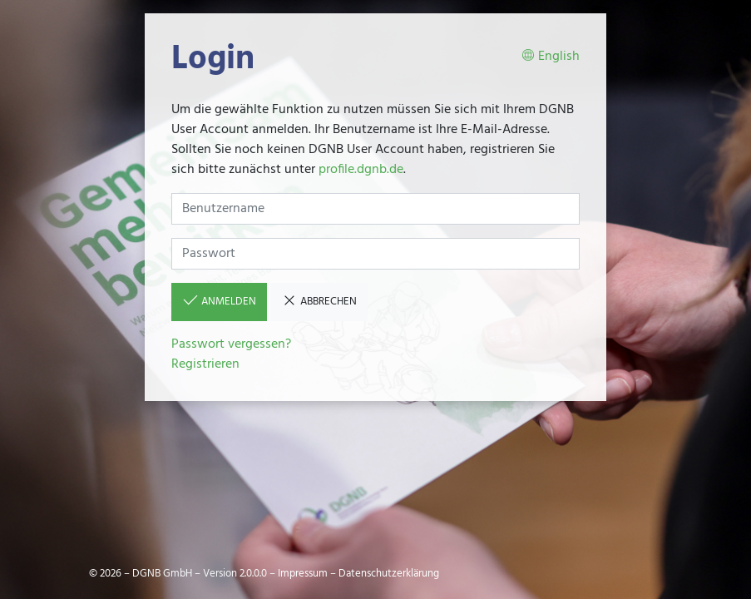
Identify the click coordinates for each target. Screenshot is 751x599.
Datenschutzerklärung (388, 573)
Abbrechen (319, 301)
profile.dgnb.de (361, 170)
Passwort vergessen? (231, 344)
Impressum (303, 573)
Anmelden (219, 301)
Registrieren (205, 364)
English (550, 57)
